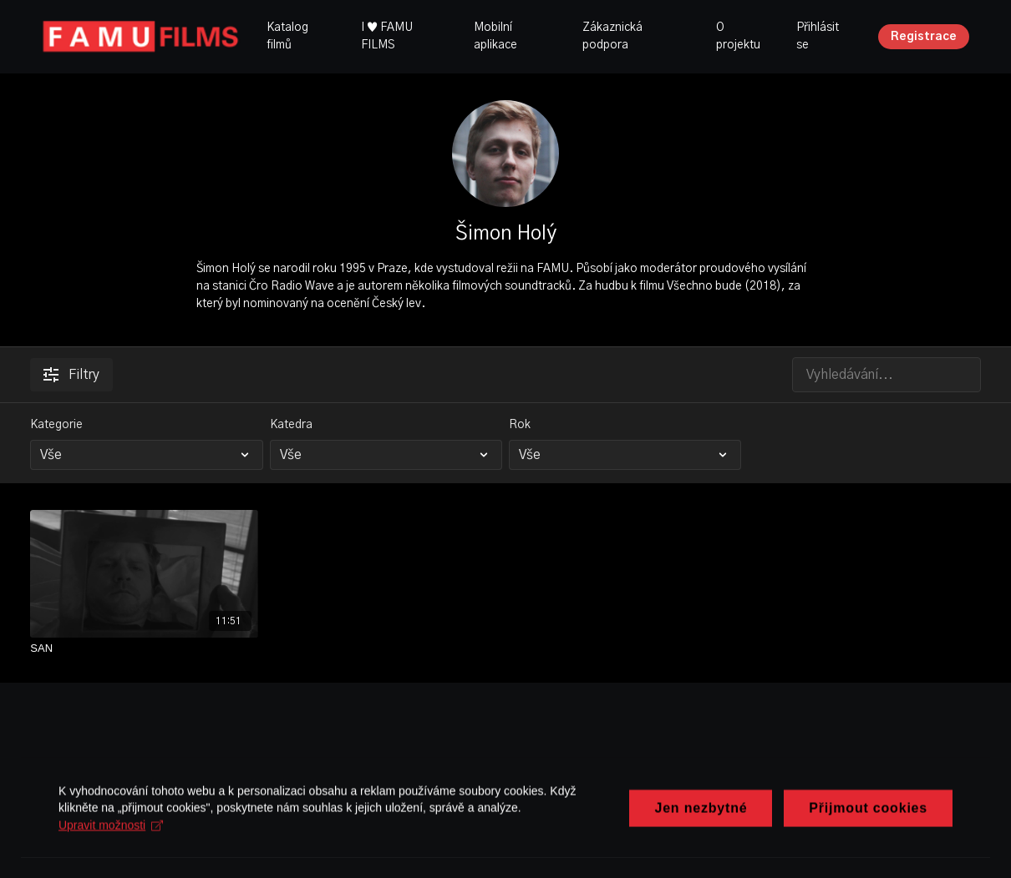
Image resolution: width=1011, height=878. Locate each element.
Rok (520, 425)
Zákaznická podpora (612, 36)
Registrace (924, 37)
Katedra (291, 425)
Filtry (71, 374)
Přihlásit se (817, 36)
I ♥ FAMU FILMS (387, 36)
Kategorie (56, 425)
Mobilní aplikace (495, 36)
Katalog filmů (287, 36)
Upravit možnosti (110, 845)
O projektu (738, 36)
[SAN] (143, 648)
